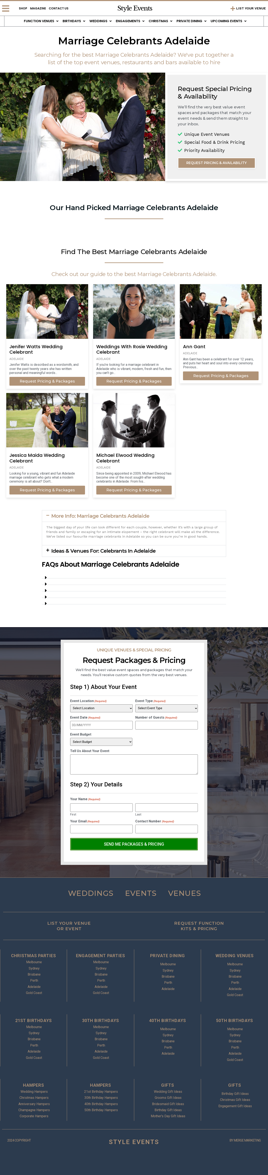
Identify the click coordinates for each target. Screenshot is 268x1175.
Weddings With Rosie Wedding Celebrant (131, 349)
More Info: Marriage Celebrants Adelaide (100, 516)
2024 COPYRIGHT (19, 1140)
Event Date (85, 717)
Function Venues (41, 21)
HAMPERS (33, 1084)
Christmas (160, 21)
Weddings (100, 21)
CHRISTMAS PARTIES (33, 955)
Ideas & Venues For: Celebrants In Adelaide (103, 551)
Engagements (130, 21)
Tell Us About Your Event (89, 751)
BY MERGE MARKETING (245, 1140)
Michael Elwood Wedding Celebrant (125, 458)
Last (138, 814)
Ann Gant (194, 346)
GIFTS (167, 1084)
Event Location (88, 701)
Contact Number (154, 821)
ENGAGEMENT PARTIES (100, 955)
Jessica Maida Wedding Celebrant (37, 458)
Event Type (150, 701)
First (73, 814)
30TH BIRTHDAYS (100, 1019)
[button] (134, 516)
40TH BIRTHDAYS (167, 1019)
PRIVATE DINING (167, 955)
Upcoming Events (228, 21)
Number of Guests (156, 717)
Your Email (84, 821)
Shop (23, 8)
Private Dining (191, 21)
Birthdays (74, 21)
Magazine (38, 8)
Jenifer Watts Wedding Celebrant (36, 349)
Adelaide (16, 359)
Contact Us (58, 8)
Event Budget (80, 734)
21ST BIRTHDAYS (33, 1019)
